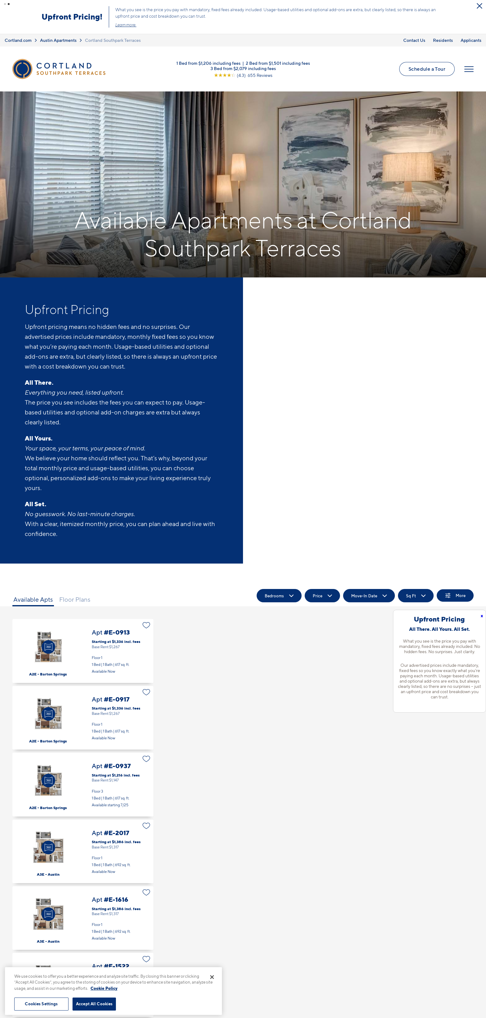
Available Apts (33, 599)
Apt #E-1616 (82, 917)
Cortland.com (18, 39)
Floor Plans (75, 599)
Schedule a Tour (427, 68)
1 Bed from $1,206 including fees (208, 62)
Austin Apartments (58, 39)
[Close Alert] (126, 6)
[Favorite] (146, 625)
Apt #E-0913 (82, 650)
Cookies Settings (41, 1003)
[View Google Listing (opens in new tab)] (243, 74)
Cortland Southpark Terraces (113, 39)
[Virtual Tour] (48, 647)
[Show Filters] (455, 595)
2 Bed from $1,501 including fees (278, 62)
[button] (5, 4)
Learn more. (258, 24)
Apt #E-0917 (82, 717)
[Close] (212, 977)
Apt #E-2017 (82, 851)
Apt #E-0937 (82, 784)
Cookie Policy (104, 988)
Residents (443, 39)
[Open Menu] (469, 69)
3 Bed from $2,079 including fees (243, 67)
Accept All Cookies (94, 1003)
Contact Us (414, 39)
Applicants (471, 39)
